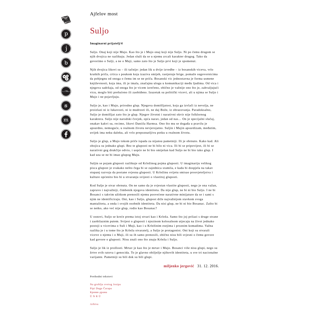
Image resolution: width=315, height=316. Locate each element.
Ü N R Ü (95, 296)
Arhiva (94, 304)
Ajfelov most (104, 13)
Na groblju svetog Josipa (105, 284)
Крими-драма (98, 292)
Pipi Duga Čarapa (101, 288)
